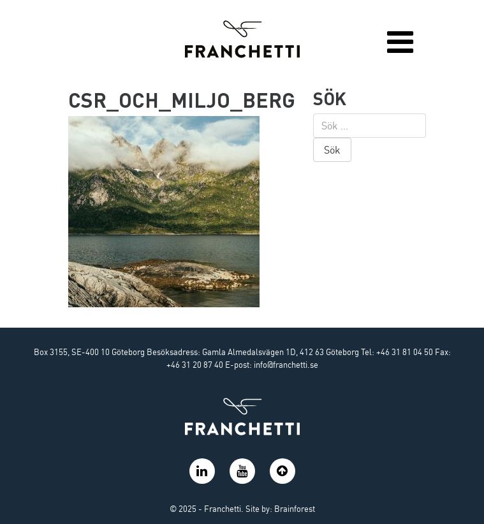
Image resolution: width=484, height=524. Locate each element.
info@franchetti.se (286, 365)
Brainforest (294, 509)
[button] (282, 477)
